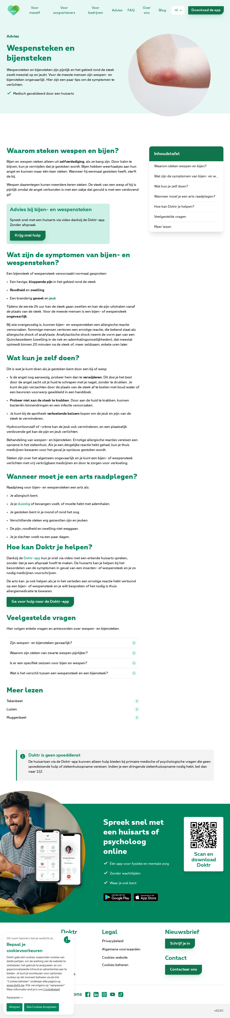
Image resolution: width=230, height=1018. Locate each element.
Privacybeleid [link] (112, 941)
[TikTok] (120, 994)
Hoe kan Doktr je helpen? (174, 206)
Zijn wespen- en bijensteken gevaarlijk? (73, 643)
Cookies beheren (115, 965)
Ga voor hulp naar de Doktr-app (40, 602)
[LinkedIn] (96, 994)
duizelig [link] (24, 504)
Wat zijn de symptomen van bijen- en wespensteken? (188, 176)
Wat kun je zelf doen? (171, 186)
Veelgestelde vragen (170, 216)
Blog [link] (162, 10)
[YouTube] (112, 994)
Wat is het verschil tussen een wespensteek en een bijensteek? (73, 673)
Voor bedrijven (95, 10)
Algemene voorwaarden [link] (121, 949)
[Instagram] (104, 994)
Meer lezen (162, 226)
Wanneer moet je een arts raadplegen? (184, 196)
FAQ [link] (131, 10)
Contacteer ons (183, 969)
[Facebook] (87, 994)
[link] (13, 10)
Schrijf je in (180, 943)
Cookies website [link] (115, 957)
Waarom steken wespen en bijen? (180, 166)
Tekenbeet (73, 701)
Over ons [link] (147, 10)
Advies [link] (117, 10)
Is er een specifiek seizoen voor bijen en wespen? (73, 663)
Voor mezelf (34, 10)
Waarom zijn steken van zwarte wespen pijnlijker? (73, 653)
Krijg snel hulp (28, 235)
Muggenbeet (73, 717)
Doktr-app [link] (32, 558)
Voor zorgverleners (64, 10)
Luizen (73, 709)
